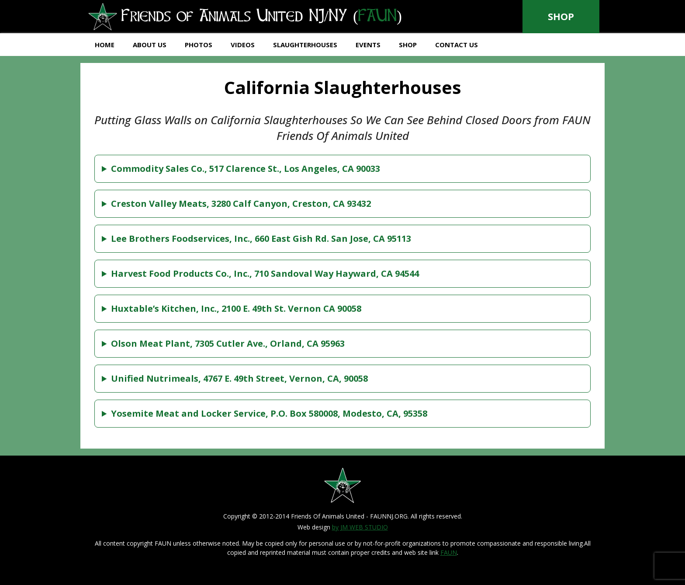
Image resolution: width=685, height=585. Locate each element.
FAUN (448, 552)
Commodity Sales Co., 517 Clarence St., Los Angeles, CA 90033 (245, 168)
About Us (149, 44)
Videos (243, 44)
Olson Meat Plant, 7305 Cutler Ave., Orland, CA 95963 (228, 343)
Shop (561, 16)
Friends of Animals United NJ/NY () (245, 17)
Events (368, 44)
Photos (198, 44)
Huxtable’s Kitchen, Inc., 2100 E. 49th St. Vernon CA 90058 (236, 308)
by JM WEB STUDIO (360, 527)
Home (104, 44)
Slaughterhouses (305, 44)
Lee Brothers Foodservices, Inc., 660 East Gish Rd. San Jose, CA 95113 (261, 238)
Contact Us (456, 44)
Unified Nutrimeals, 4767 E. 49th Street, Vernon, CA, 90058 (239, 378)
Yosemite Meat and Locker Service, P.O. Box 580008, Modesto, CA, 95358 (269, 413)
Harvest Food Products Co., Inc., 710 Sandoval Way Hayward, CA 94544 (265, 273)
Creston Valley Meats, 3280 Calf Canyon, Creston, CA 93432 (241, 203)
